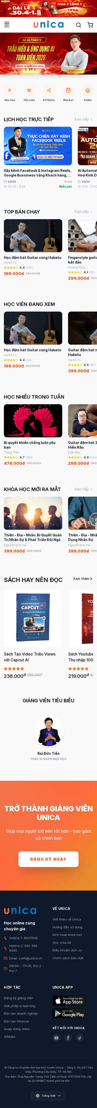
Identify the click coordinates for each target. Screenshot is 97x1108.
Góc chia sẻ (62, 942)
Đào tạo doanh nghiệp (21, 1013)
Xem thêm (83, 579)
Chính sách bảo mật (68, 958)
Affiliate (9, 1037)
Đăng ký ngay (48, 859)
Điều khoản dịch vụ (67, 950)
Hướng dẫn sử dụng (67, 927)
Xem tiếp (83, 119)
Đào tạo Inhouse (16, 1021)
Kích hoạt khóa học (67, 935)
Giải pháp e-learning (19, 1006)
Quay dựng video (17, 1029)
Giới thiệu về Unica (67, 919)
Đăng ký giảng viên (18, 998)
